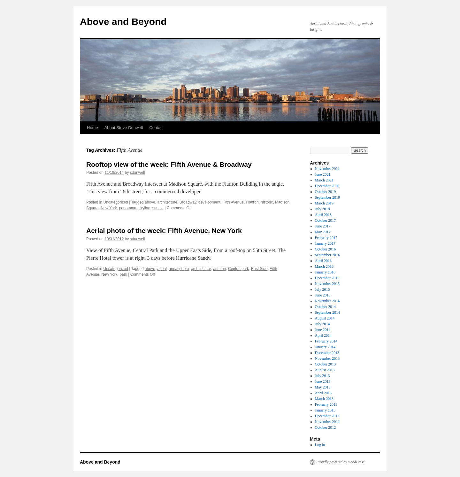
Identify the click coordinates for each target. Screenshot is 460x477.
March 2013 (324, 398)
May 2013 (323, 387)
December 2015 (327, 278)
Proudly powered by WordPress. (340, 462)
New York (109, 208)
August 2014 (325, 318)
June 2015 (323, 295)
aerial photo (179, 268)
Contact (156, 127)
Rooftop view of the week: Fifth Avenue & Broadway (169, 164)
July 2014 (322, 324)
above (150, 202)
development (209, 202)
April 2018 (323, 214)
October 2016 (325, 249)
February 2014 (326, 341)
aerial (161, 268)
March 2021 (324, 180)
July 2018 (322, 209)
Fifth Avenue (233, 202)
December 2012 (327, 416)
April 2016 (323, 260)
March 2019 (324, 203)
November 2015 (327, 283)
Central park (238, 268)
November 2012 (327, 421)
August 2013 (325, 370)
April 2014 (323, 335)
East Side (259, 268)
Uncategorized (115, 202)
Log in (320, 444)
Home (92, 127)
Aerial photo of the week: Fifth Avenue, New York (164, 230)
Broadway (188, 202)
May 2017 (323, 232)
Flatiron (252, 202)
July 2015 (322, 289)
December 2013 (327, 352)
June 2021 (323, 174)
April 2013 (323, 393)
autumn (219, 268)
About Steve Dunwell (123, 127)
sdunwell (137, 172)
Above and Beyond (123, 21)
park (123, 274)
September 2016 (327, 255)
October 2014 (325, 306)
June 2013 (323, 381)
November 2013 (327, 358)
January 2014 (325, 347)
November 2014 (327, 301)
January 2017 (325, 243)
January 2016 (325, 272)
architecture (167, 202)
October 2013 (325, 364)
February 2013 (326, 404)
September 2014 (327, 312)
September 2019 (327, 197)
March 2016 (324, 266)
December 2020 (327, 186)
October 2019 (325, 191)
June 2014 (323, 329)
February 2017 (326, 237)
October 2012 (325, 427)
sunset (158, 208)
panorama (127, 208)
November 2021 (327, 168)
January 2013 (325, 410)
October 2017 (325, 220)
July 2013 (322, 375)
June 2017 (323, 226)
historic (267, 202)
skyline (144, 208)
